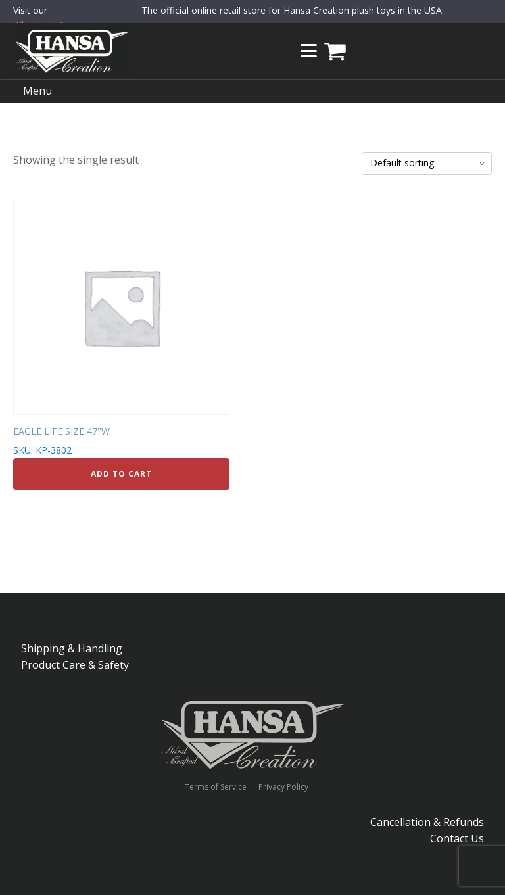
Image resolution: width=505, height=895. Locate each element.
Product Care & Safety (75, 665)
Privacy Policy (283, 787)
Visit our (47, 18)
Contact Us (457, 838)
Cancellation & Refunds (427, 822)
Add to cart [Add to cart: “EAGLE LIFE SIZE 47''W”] (121, 473)
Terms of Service (216, 787)
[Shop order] (427, 163)
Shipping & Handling (71, 648)
